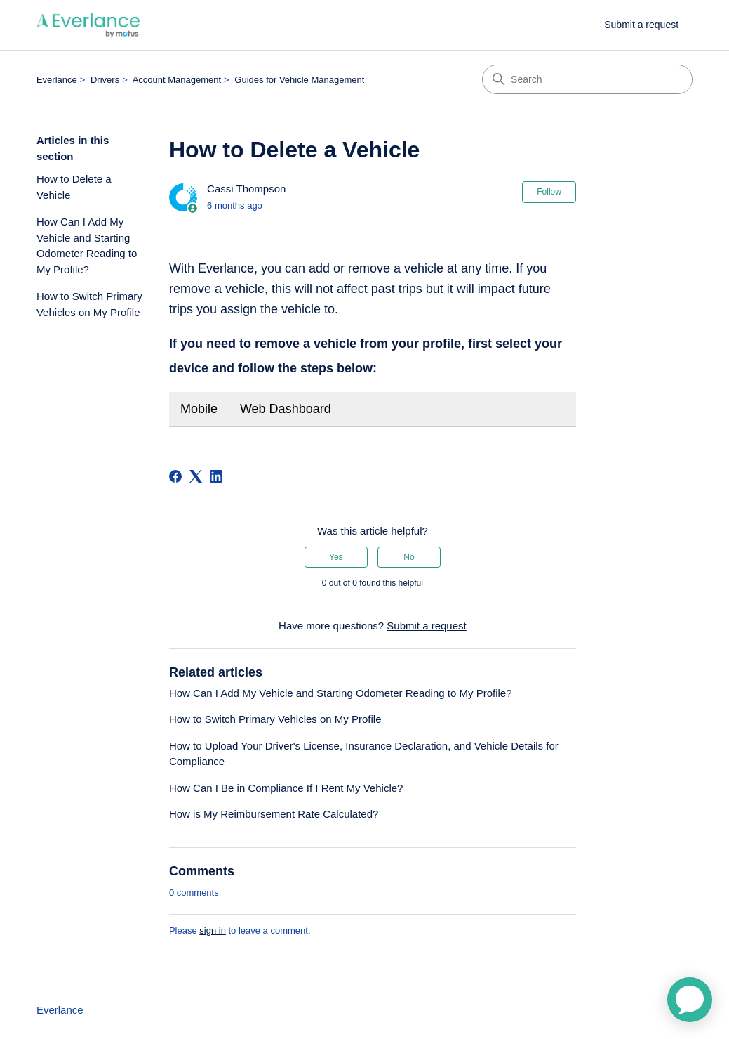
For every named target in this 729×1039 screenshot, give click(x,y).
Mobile (199, 409)
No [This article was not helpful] (408, 557)
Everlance (56, 79)
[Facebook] (175, 476)
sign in (212, 930)
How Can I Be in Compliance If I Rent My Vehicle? (286, 788)
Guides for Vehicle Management (299, 79)
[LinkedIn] (216, 476)
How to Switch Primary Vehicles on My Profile (89, 304)
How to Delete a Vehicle (74, 187)
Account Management (177, 79)
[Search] (587, 79)
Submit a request (641, 24)
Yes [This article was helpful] (336, 557)
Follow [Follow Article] (549, 192)
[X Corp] (195, 476)
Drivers (105, 79)
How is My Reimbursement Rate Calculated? (273, 814)
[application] (689, 999)
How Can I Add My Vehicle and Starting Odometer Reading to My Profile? (86, 245)
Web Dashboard (285, 409)
